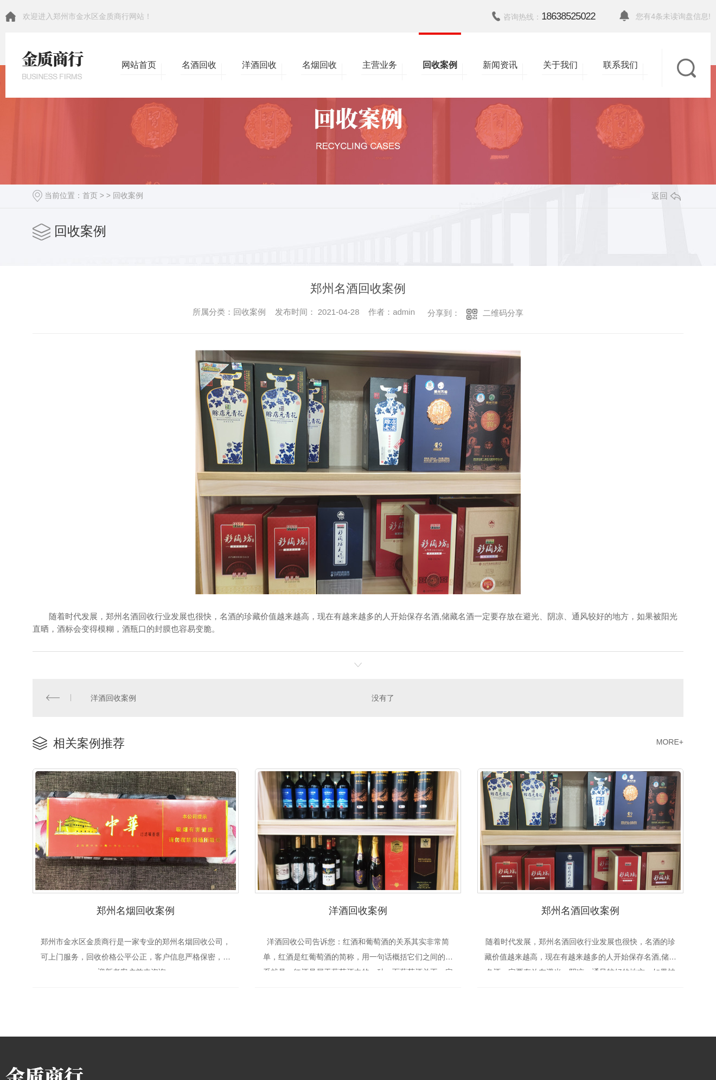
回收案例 (128, 195)
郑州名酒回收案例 (580, 906)
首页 (90, 195)
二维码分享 (503, 312)
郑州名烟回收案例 (136, 906)
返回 (666, 195)
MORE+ (669, 740)
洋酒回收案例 (113, 697)
